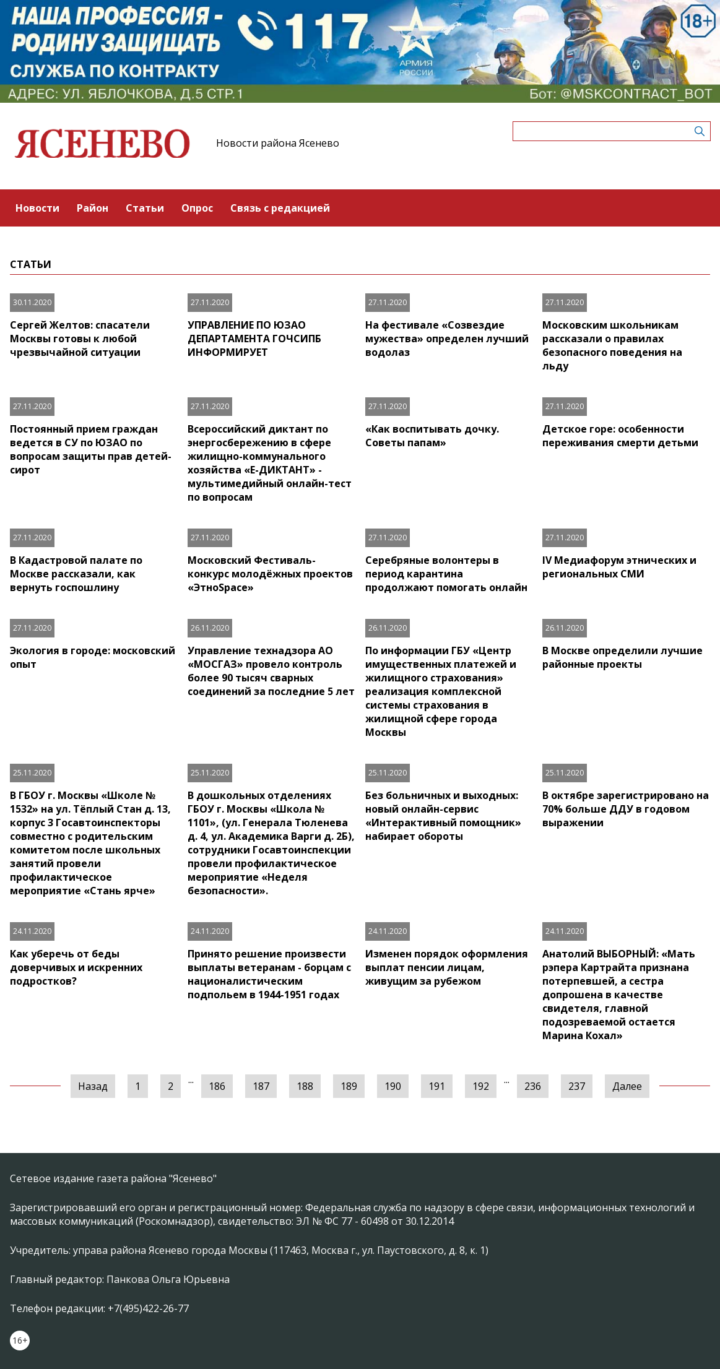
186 (217, 1086)
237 (576, 1086)
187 (261, 1086)
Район (92, 208)
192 (480, 1086)
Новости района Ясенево (277, 143)
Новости (37, 208)
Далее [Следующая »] (627, 1086)
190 (392, 1086)
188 (305, 1086)
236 (532, 1086)
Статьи (145, 208)
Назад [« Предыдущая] (93, 1086)
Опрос (197, 208)
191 (436, 1086)
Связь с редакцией (280, 208)
